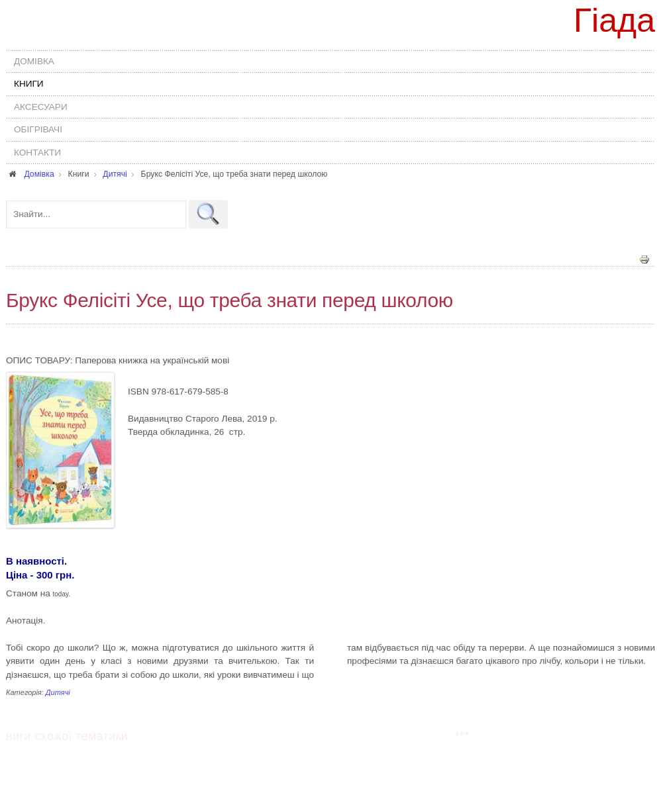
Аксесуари (41, 107)
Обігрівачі (38, 129)
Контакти (37, 153)
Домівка (34, 61)
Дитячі (58, 692)
